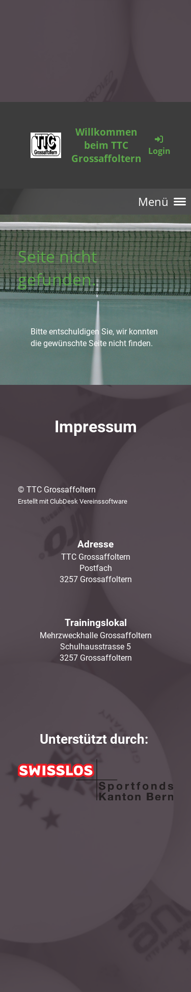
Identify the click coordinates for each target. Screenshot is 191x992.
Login (159, 145)
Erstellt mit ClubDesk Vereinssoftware (72, 501)
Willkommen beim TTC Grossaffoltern (106, 145)
